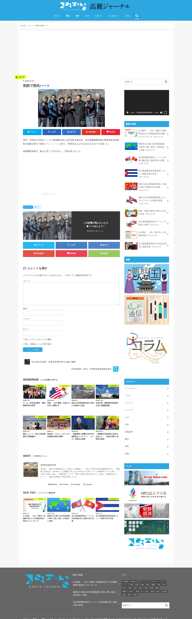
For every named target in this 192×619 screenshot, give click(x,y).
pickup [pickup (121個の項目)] (133, 577)
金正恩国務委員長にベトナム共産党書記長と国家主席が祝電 (145, 160)
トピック (98, 17)
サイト (26, 331)
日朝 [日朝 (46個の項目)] (158, 581)
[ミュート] (161, 114)
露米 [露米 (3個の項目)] (129, 591)
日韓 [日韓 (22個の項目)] (135, 584)
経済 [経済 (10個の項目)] (157, 587)
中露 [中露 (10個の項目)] (136, 581)
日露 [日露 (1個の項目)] (129, 584)
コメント (26, 283)
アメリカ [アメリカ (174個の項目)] (145, 577)
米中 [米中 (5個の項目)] (147, 587)
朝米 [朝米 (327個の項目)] (146, 584)
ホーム (57, 17)
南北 (38, 209)
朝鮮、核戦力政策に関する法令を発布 (145, 212)
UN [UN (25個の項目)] (139, 577)
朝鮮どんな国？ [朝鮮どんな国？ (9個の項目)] (128, 587)
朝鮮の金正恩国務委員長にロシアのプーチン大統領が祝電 (145, 199)
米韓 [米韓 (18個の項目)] (152, 587)
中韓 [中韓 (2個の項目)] (142, 581)
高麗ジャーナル (110, 615)
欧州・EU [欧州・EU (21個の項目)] (139, 587)
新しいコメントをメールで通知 (38, 342)
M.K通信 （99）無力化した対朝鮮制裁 (145, 234)
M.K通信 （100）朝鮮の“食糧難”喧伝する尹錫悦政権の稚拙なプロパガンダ (145, 135)
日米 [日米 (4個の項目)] (124, 584)
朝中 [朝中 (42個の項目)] (140, 584)
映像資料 (129, 429)
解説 (67, 17)
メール (26, 321)
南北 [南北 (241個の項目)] (147, 581)
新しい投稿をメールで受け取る (38, 346)
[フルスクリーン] (165, 114)
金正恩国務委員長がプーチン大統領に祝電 (145, 223)
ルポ (87, 17)
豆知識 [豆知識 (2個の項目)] (164, 587)
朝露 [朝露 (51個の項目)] (151, 584)
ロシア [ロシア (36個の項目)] (125, 581)
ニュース (129, 408)
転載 (127, 450)
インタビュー (113, 17)
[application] (146, 104)
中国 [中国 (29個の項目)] (131, 581)
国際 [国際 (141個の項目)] (153, 581)
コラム (127, 17)
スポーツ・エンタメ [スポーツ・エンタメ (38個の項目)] (158, 577)
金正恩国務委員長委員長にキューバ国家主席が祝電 (145, 174)
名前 (25, 311)
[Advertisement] (71, 55)
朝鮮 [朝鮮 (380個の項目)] (157, 584)
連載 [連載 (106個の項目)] (124, 591)
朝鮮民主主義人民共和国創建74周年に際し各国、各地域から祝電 (146, 148)
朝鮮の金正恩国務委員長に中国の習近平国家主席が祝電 (145, 186)
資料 (77, 17)
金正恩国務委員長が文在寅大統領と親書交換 (145, 245)
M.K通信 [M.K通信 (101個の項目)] (126, 577)
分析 (127, 422)
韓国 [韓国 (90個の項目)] (135, 591)
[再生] (127, 114)
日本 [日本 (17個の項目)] (164, 581)
